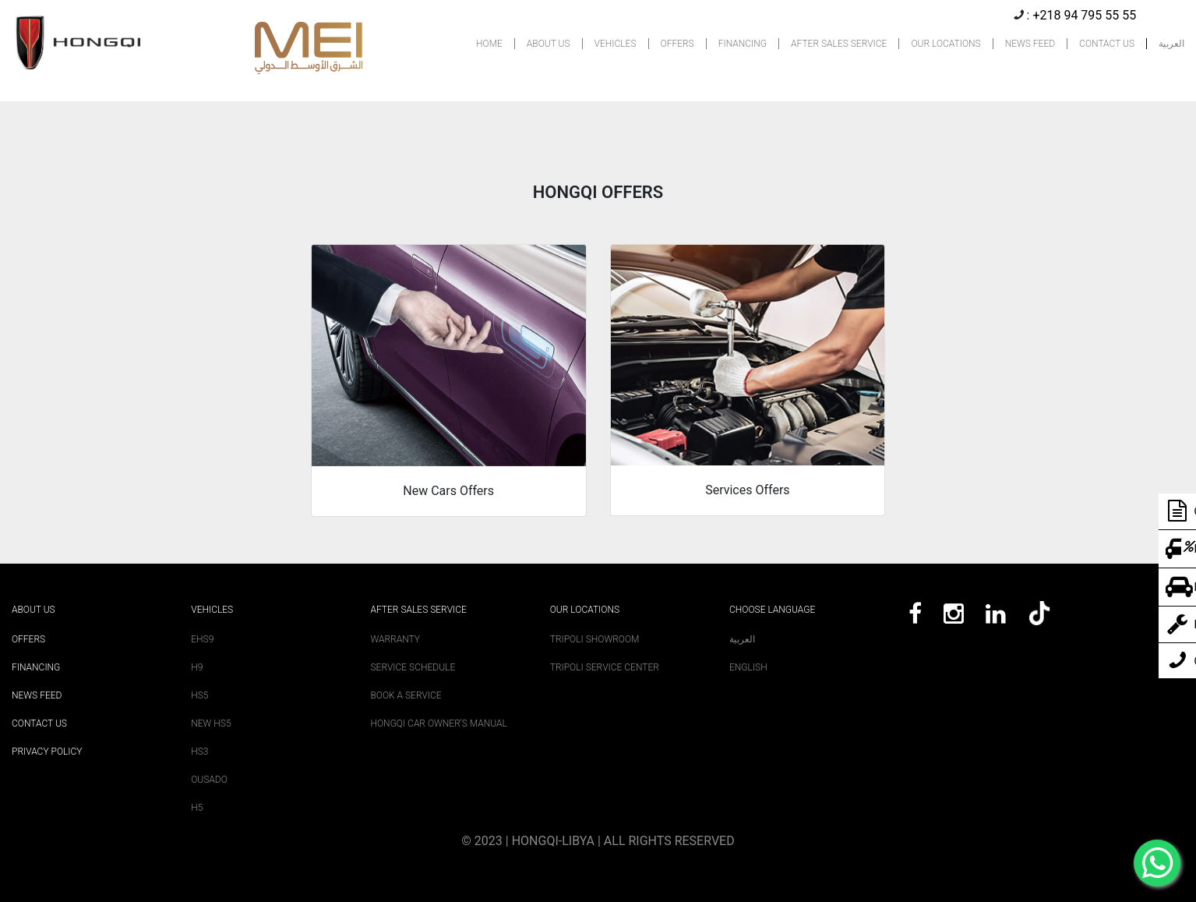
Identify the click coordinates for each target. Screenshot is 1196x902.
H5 (197, 807)
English (748, 667)
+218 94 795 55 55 (1084, 15)
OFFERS (677, 43)
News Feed (37, 695)
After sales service (419, 609)
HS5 (199, 695)
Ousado (209, 779)
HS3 (199, 751)
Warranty (396, 639)
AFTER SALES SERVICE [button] (839, 43)
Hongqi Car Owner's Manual (439, 723)
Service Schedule (413, 667)
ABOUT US (548, 43)
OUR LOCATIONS (945, 43)
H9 (197, 667)
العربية (1171, 43)
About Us (33, 609)
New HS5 (211, 723)
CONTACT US (1106, 43)
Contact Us (39, 723)
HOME (489, 43)
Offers (28, 639)
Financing (36, 667)
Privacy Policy (47, 751)
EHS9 (202, 639)
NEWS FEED (1030, 43)
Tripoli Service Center (604, 667)
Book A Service (406, 695)
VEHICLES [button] (615, 43)
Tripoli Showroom (595, 639)
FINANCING (742, 43)
